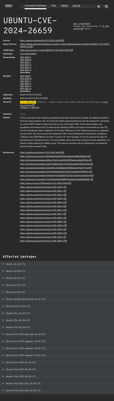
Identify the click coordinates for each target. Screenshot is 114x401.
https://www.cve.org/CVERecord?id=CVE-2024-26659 (44, 183)
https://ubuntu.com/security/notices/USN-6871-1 (41, 214)
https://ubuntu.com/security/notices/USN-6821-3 (42, 206)
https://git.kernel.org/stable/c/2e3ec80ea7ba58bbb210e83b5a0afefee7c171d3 (54, 168)
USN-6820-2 (26, 60)
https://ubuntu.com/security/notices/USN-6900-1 (42, 229)
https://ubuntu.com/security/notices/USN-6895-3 (42, 233)
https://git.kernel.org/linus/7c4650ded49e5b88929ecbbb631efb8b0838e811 (54, 156)
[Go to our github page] (106, 6)
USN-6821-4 (25, 70)
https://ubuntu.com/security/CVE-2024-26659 (41, 40)
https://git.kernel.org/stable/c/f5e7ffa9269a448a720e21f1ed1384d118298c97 (55, 172)
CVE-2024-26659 (28, 54)
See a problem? (81, 24)
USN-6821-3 (25, 67)
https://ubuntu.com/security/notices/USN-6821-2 (42, 195)
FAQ (63, 6)
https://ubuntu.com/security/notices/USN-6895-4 (42, 241)
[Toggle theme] (98, 6)
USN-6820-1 (25, 57)
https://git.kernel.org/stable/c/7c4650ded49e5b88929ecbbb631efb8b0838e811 (55, 179)
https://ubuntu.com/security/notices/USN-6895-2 (42, 225)
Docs (75, 6)
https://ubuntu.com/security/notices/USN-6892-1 (42, 218)
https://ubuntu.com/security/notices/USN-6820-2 (42, 202)
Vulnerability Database (35, 6)
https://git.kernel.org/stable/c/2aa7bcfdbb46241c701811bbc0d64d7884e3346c (55, 164)
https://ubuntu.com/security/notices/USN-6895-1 (42, 222)
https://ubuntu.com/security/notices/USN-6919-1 (41, 237)
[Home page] (8, 7)
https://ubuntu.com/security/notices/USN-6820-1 (42, 187)
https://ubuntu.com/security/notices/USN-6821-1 (41, 191)
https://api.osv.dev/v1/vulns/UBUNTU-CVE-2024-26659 (45, 50)
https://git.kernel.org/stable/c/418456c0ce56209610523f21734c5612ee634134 (55, 176)
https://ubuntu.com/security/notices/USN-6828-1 (42, 199)
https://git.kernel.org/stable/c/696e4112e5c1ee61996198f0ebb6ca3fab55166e (54, 160)
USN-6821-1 (25, 62)
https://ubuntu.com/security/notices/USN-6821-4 (42, 210)
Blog (54, 6)
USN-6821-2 (25, 65)
